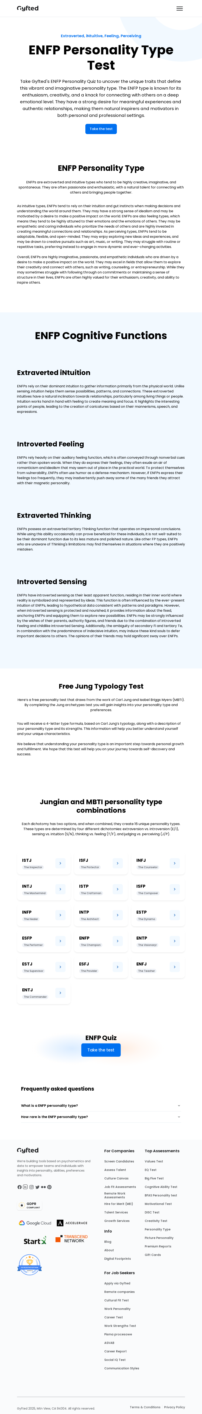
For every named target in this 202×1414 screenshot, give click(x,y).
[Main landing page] (30, 8)
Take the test (101, 128)
